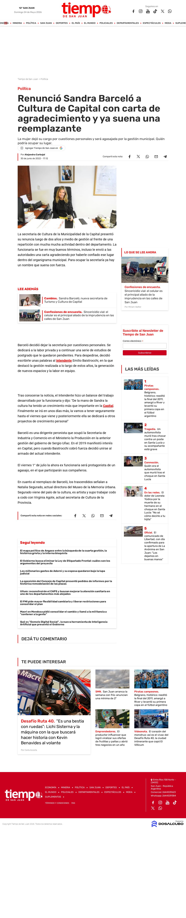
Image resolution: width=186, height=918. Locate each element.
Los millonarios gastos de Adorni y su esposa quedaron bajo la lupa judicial (62, 572)
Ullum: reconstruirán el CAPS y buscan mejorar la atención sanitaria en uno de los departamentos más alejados (65, 592)
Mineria (17, 23)
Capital (108, 406)
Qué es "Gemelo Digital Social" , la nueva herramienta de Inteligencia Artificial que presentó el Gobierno (63, 623)
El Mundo (90, 23)
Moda (168, 23)
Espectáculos (152, 23)
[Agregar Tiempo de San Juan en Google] (41, 148)
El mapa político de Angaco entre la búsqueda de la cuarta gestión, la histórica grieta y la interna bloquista (63, 552)
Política (31, 23)
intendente (64, 360)
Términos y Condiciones (57, 803)
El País (76, 23)
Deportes (62, 23)
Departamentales (128, 23)
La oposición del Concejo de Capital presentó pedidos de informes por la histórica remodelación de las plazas (66, 582)
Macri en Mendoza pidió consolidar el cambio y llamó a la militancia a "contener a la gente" (63, 613)
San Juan (46, 23)
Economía (50, 787)
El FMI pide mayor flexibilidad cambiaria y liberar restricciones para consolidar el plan (63, 603)
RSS (73, 803)
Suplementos (53, 796)
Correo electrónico (133, 341)
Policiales (106, 23)
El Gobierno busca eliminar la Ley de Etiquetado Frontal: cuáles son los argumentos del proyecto (65, 562)
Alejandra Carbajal (35, 154)
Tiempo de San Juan (28, 79)
